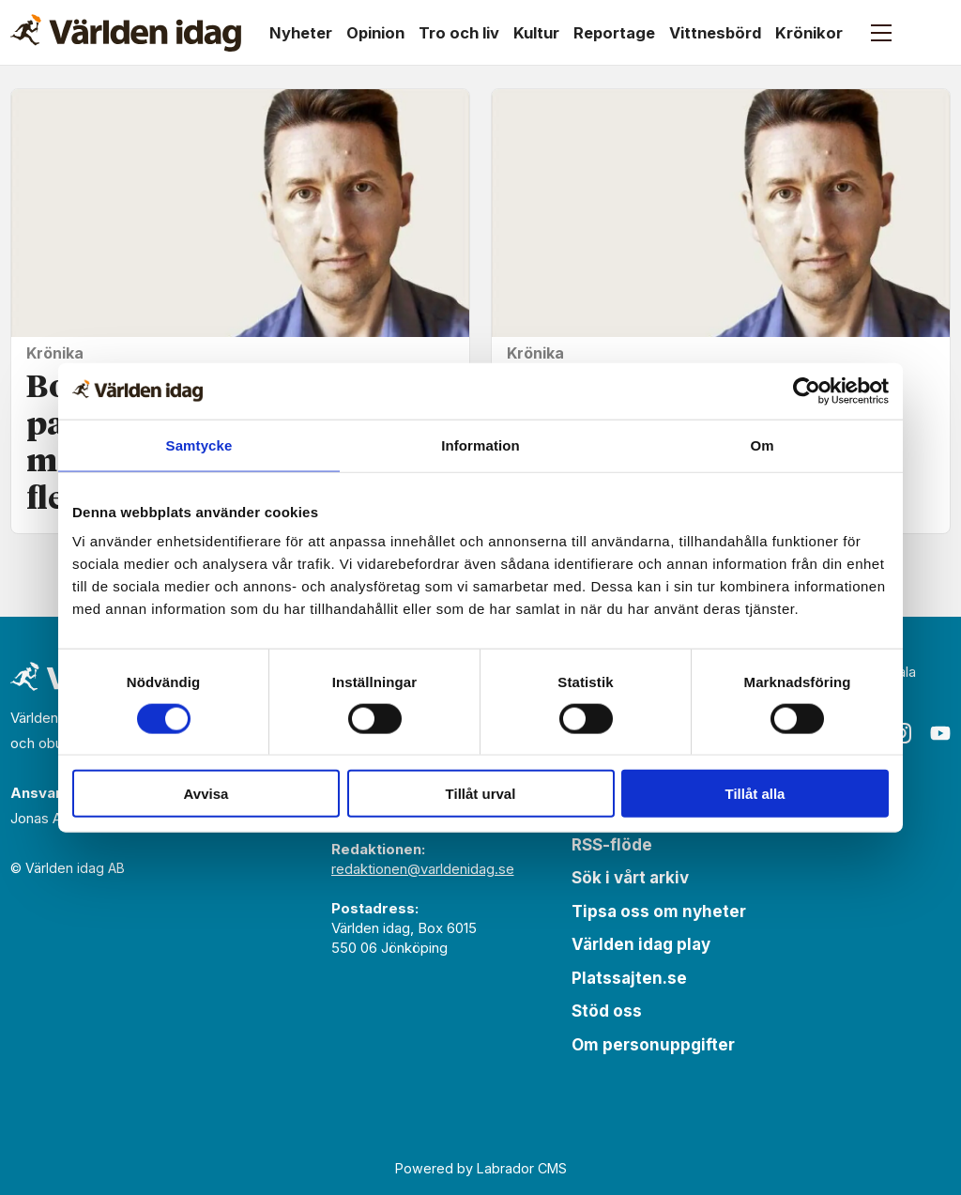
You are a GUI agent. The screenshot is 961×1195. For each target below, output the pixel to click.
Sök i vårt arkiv (630, 877)
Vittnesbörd (715, 32)
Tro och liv (459, 32)
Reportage (614, 32)
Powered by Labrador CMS (481, 1168)
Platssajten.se (629, 978)
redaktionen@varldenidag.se (422, 869)
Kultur (536, 32)
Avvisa (206, 794)
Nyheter (300, 32)
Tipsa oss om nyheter (659, 911)
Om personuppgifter (653, 1044)
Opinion (375, 32)
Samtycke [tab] (199, 444)
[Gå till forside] (125, 33)
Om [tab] (761, 444)
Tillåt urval (481, 794)
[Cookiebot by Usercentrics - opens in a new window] (807, 390)
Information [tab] (480, 444)
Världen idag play (641, 944)
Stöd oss (607, 1011)
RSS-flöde (612, 844)
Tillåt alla (755, 794)
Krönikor (809, 32)
